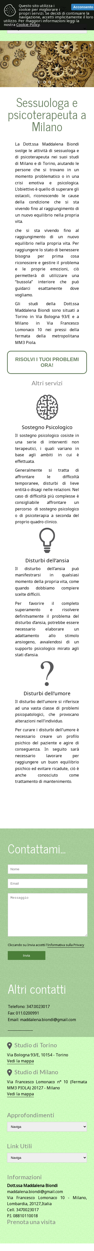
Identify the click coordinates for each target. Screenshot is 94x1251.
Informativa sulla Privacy (65, 952)
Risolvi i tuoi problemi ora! (47, 362)
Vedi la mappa (20, 1068)
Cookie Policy (28, 24)
